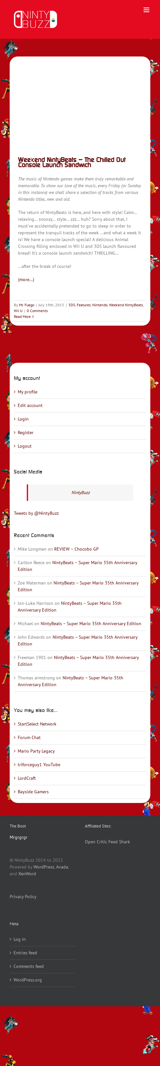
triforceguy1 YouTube (39, 764)
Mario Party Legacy (36, 751)
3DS (71, 304)
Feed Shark (119, 842)
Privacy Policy (23, 896)
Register (26, 432)
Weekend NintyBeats (126, 304)
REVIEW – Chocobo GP (76, 549)
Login (23, 419)
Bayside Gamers (33, 792)
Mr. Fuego (26, 304)
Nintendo (99, 304)
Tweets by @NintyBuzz (36, 513)
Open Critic (96, 842)
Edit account (30, 405)
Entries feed (25, 953)
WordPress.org (28, 980)
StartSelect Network (37, 724)
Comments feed (29, 966)
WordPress (44, 867)
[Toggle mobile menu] (147, 9)
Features (84, 304)
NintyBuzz (81, 492)
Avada (62, 867)
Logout (25, 446)
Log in (20, 939)
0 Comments (37, 310)
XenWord (27, 874)
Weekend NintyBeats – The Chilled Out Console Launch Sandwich (71, 162)
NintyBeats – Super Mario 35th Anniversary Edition (91, 623)
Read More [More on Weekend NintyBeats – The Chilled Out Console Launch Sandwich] (22, 316)
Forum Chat (29, 737)
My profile (27, 392)
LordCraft (27, 778)
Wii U (18, 310)
